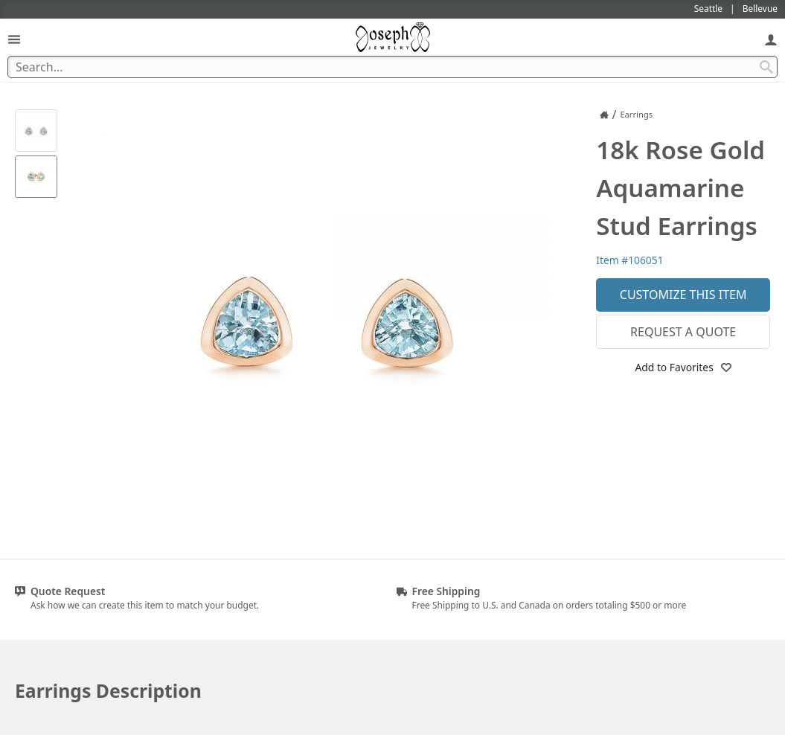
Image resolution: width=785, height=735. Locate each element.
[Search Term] (392, 67)
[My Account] (771, 39)
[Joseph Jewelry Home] (604, 114)
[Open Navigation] (14, 39)
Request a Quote (683, 332)
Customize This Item (683, 294)
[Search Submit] (766, 67)
